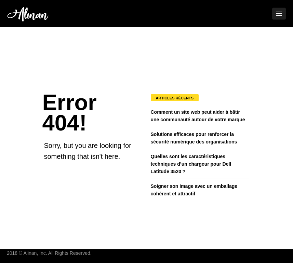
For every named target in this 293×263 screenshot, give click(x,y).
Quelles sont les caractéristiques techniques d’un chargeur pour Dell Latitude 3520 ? (191, 164)
